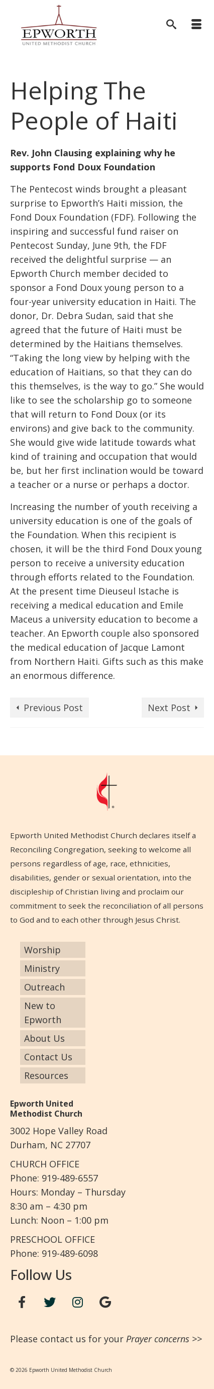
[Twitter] (50, 1302)
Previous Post (53, 708)
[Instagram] (78, 1302)
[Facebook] (22, 1302)
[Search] (171, 25)
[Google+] (105, 1302)
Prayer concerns (157, 1339)
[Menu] (196, 25)
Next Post (169, 708)
